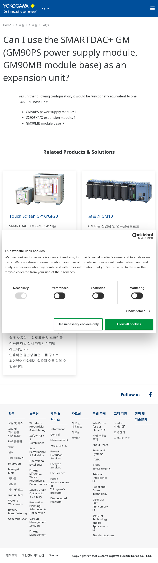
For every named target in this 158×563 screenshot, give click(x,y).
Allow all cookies (128, 324)
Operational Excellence (36, 462)
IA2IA (96, 459)
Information (57, 429)
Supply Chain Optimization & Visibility (37, 493)
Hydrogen (14, 463)
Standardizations (103, 535)
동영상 (76, 437)
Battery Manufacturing (17, 511)
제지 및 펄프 (15, 489)
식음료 (12, 484)
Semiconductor (17, 519)
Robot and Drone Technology (100, 490)
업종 (11, 413)
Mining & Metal (13, 470)
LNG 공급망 (15, 441)
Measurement (59, 440)
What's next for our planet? (100, 426)
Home (7, 25)
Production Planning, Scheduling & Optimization (37, 508)
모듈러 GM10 (100, 216)
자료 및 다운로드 (77, 424)
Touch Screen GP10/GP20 (33, 216)
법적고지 (11, 555)
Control (55, 434)
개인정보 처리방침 (33, 555)
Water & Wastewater (15, 502)
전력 (11, 452)
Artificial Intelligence (100, 476)
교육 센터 (119, 432)
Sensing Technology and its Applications (100, 521)
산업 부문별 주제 (100, 437)
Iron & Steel (15, 495)
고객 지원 (120, 413)
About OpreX (101, 445)
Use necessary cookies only (78, 324)
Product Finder (118, 424)
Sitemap (54, 555)
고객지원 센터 (122, 437)
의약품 (12, 478)
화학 (11, 447)
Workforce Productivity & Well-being (37, 426)
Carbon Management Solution (37, 522)
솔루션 (34, 413)
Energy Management (37, 532)
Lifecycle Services (55, 465)
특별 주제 (99, 413)
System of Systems (99, 452)
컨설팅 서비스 (58, 445)
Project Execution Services (56, 455)
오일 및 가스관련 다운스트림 (15, 432)
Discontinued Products (58, 500)
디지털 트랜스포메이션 (102, 466)
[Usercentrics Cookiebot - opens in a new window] (135, 236)
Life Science (57, 473)
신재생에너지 (16, 458)
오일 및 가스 (15, 423)
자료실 (20, 25)
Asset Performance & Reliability (37, 451)
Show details (135, 311)
